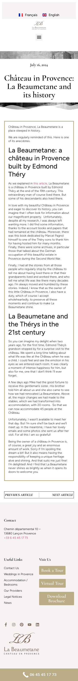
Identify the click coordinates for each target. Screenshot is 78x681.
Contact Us (11, 568)
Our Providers (13, 590)
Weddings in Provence (18, 574)
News (8, 603)
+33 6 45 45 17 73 (16, 538)
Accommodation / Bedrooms (15, 582)
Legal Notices (13, 597)
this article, (40, 183)
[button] (39, 37)
